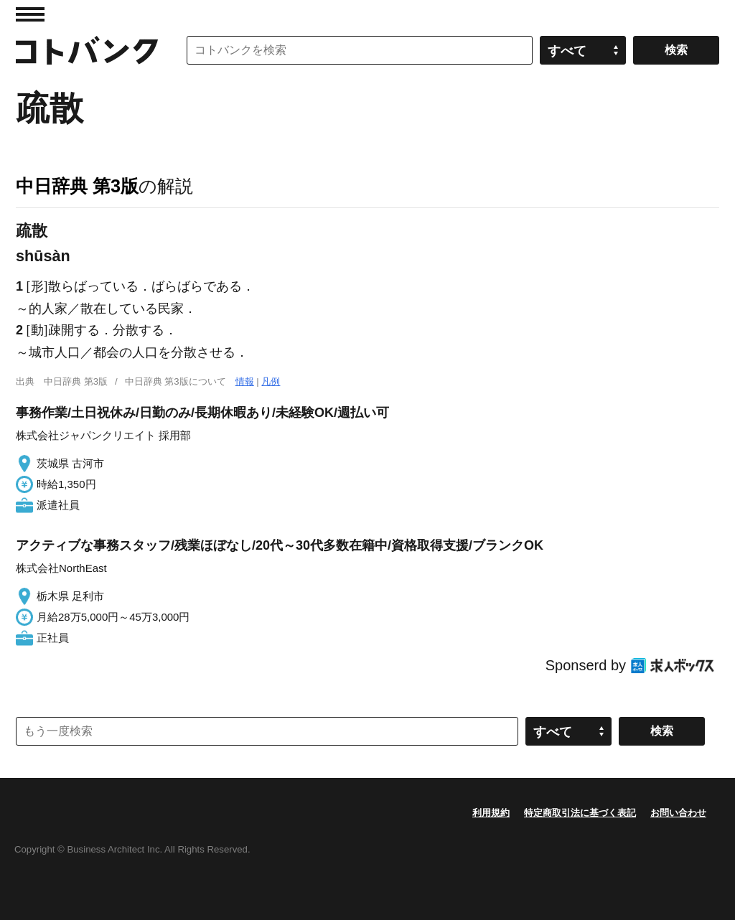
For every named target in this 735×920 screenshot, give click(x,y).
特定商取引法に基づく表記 (580, 812)
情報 (244, 381)
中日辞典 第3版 (77, 186)
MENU (30, 14)
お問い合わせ (678, 812)
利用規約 (491, 812)
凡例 (270, 381)
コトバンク (87, 50)
